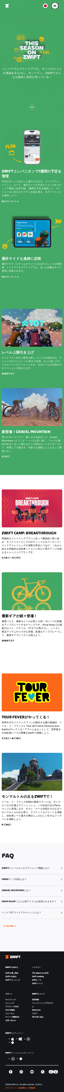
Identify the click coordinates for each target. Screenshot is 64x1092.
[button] (32, 868)
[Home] (7, 5)
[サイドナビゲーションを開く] (55, 6)
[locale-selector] (45, 5)
